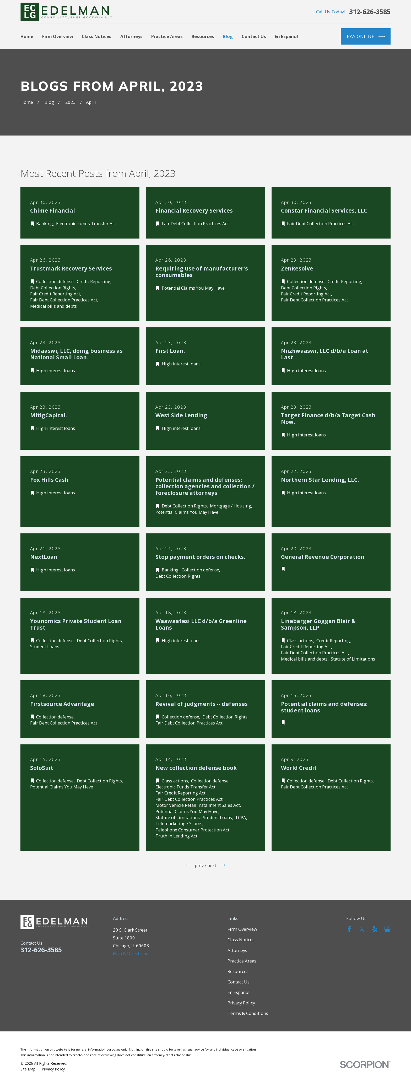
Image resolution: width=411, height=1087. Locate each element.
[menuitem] (27, 1069)
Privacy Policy (241, 1003)
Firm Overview (242, 929)
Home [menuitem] (26, 36)
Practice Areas (242, 961)
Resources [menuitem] (203, 36)
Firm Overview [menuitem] (57, 36)
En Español (239, 992)
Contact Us (239, 982)
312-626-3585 (370, 11)
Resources (238, 971)
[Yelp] (375, 929)
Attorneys (237, 950)
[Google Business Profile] (387, 929)
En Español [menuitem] (286, 36)
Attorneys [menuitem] (131, 36)
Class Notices (241, 940)
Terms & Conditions (248, 1013)
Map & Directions (130, 953)
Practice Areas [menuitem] (167, 36)
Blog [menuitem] (228, 36)
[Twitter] (362, 929)
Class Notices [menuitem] (96, 36)
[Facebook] (349, 929)
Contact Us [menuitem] (254, 36)
